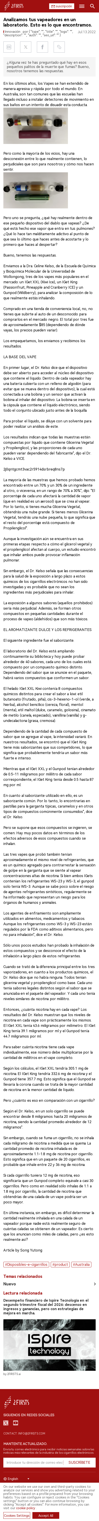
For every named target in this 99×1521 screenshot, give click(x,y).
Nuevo (9, 1284)
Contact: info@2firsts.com (24, 1433)
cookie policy (25, 1508)
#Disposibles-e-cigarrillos (26, 1264)
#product (60, 1264)
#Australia (81, 1264)
